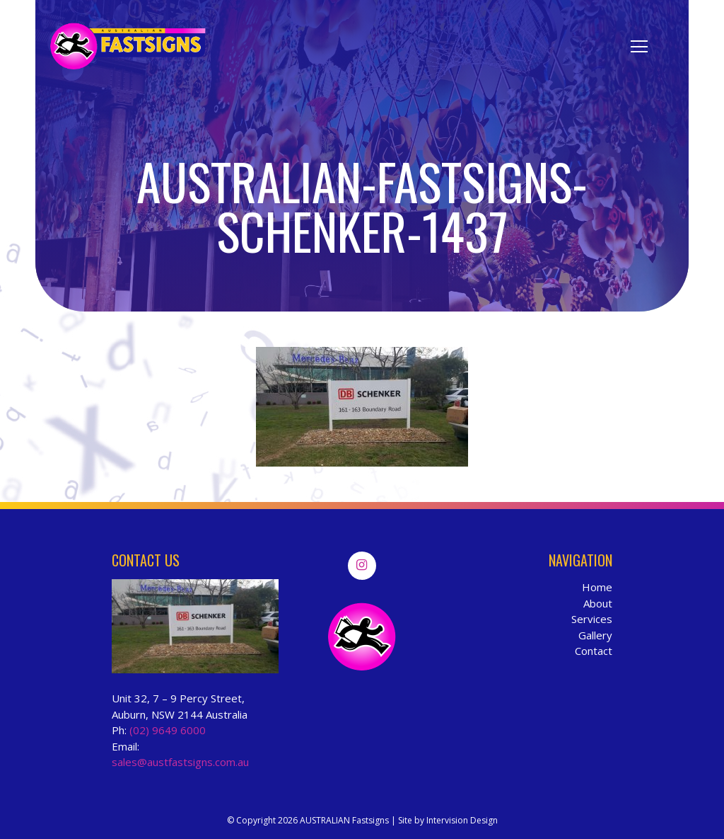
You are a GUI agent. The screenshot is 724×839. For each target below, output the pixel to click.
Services (591, 619)
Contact (593, 651)
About (597, 603)
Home (597, 587)
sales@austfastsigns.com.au (180, 762)
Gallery (595, 635)
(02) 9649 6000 (167, 730)
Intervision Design (462, 820)
